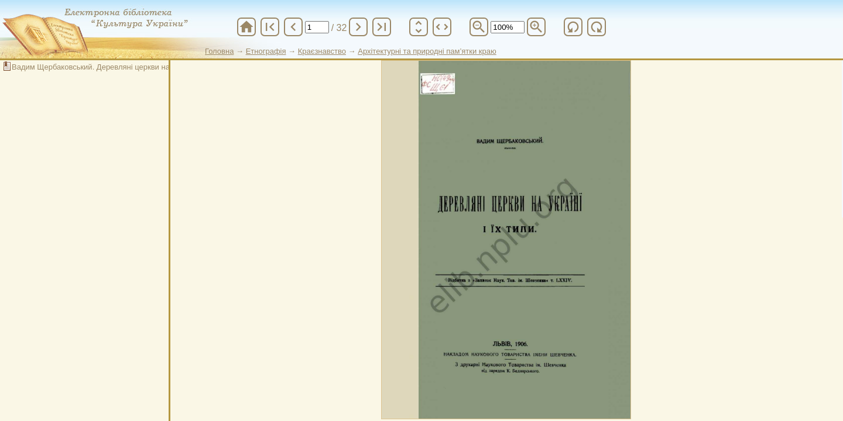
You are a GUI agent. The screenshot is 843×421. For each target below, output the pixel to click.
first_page (270, 27)
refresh (573, 27)
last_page (381, 27)
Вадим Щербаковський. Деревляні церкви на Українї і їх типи (119, 67)
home (246, 27)
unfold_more (418, 27)
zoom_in (536, 27)
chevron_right (358, 27)
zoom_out (479, 27)
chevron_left (293, 27)
